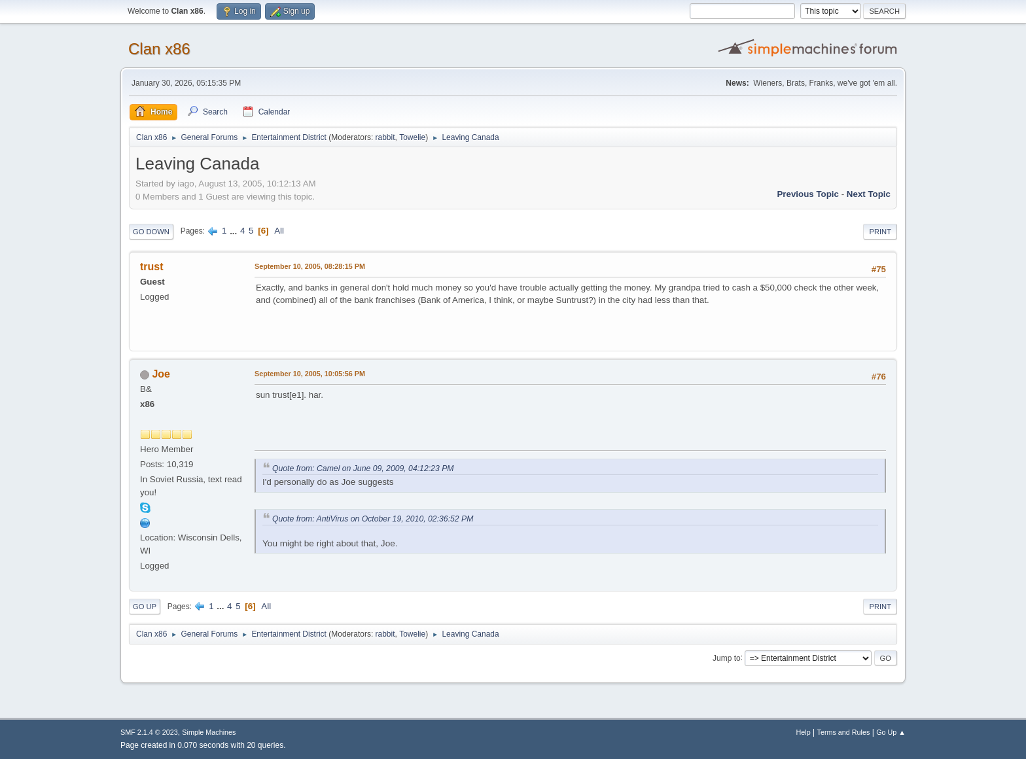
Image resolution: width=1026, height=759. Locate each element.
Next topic (869, 194)
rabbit (385, 137)
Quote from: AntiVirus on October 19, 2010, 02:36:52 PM (372, 518)
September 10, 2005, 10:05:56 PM (310, 374)
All (279, 231)
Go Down (151, 232)
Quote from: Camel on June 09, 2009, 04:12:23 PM (362, 468)
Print (880, 232)
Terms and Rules (843, 732)
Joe (161, 374)
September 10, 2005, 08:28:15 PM (310, 266)
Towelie (412, 137)
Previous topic (808, 194)
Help (803, 732)
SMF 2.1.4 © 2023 (149, 732)
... (234, 231)
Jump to (727, 657)
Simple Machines (209, 732)
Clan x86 (159, 49)
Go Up (144, 606)
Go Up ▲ (891, 732)
